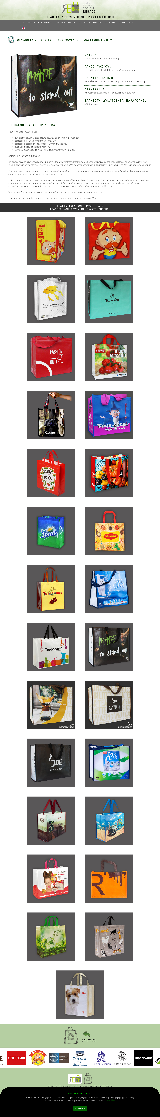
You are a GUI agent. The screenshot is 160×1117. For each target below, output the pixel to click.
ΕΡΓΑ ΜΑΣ (110, 23)
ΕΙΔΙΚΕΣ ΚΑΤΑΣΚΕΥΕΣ (90, 23)
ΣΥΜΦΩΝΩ (80, 1108)
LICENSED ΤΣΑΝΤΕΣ (65, 23)
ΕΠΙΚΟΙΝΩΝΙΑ (126, 23)
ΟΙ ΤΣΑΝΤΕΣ (28, 23)
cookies (111, 1100)
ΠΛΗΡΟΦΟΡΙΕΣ (44, 23)
